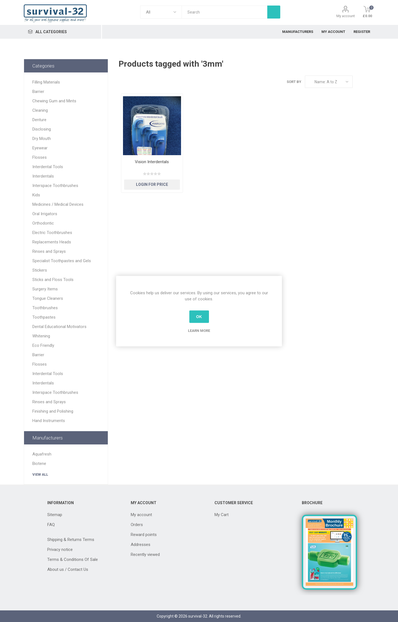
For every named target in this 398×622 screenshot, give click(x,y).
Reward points (144, 534)
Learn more (199, 330)
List (370, 82)
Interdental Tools (47, 166)
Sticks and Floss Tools (53, 279)
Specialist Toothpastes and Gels (61, 260)
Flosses (39, 157)
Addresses (140, 544)
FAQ (51, 524)
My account (345, 16)
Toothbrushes (45, 307)
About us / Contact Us (67, 569)
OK (199, 316)
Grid (359, 82)
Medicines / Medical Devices (57, 204)
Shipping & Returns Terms (70, 539)
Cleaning (40, 110)
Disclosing (41, 129)
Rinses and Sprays (49, 251)
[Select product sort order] (329, 82)
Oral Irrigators (44, 213)
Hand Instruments (48, 420)
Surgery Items (45, 289)
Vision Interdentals (152, 161)
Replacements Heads (51, 242)
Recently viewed (145, 554)
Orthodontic (43, 223)
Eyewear (40, 147)
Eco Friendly (43, 345)
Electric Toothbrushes (52, 232)
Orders (137, 524)
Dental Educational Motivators (59, 326)
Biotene (39, 463)
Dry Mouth (41, 138)
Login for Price (152, 184)
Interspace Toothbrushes (55, 185)
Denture (39, 119)
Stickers (39, 270)
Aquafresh (41, 454)
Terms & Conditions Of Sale (72, 559)
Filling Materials (46, 82)
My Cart (221, 514)
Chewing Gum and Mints (54, 100)
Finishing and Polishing (52, 411)
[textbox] (224, 12)
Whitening (41, 336)
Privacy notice (60, 549)
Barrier (38, 91)
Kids (36, 194)
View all (40, 474)
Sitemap (54, 514)
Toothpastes (44, 317)
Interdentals (43, 176)
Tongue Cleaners (47, 298)
